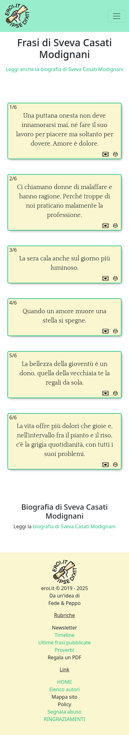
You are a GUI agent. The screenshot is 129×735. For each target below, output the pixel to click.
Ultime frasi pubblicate (64, 642)
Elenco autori (64, 689)
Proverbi (64, 650)
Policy (64, 712)
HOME (64, 682)
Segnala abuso (65, 711)
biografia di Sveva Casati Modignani (74, 526)
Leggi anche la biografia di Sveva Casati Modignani (64, 69)
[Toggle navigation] (116, 16)
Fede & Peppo (64, 603)
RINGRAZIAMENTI (64, 719)
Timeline (64, 635)
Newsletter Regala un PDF (64, 642)
